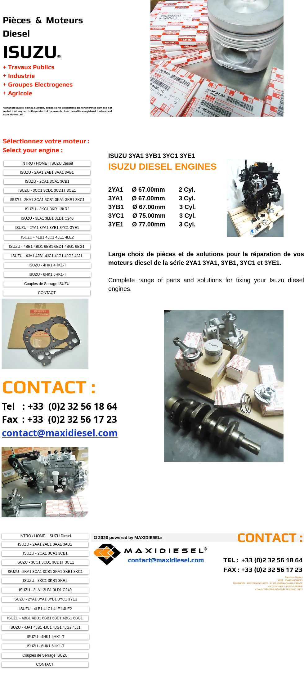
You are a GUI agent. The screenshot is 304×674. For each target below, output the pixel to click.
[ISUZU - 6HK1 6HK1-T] (47, 274)
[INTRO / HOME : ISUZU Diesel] (47, 163)
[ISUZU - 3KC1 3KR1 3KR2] (47, 209)
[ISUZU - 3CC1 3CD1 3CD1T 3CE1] (47, 190)
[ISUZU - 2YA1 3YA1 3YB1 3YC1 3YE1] (47, 227)
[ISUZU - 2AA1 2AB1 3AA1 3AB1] (46, 172)
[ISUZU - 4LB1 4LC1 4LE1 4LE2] (47, 237)
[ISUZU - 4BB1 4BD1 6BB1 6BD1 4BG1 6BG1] (46, 246)
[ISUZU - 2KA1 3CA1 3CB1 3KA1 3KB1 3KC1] (47, 200)
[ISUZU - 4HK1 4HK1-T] (47, 265)
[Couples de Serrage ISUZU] (46, 284)
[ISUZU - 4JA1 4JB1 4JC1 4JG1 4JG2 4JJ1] (46, 256)
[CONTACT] (46, 293)
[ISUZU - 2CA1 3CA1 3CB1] (47, 181)
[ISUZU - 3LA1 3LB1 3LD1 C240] (47, 218)
